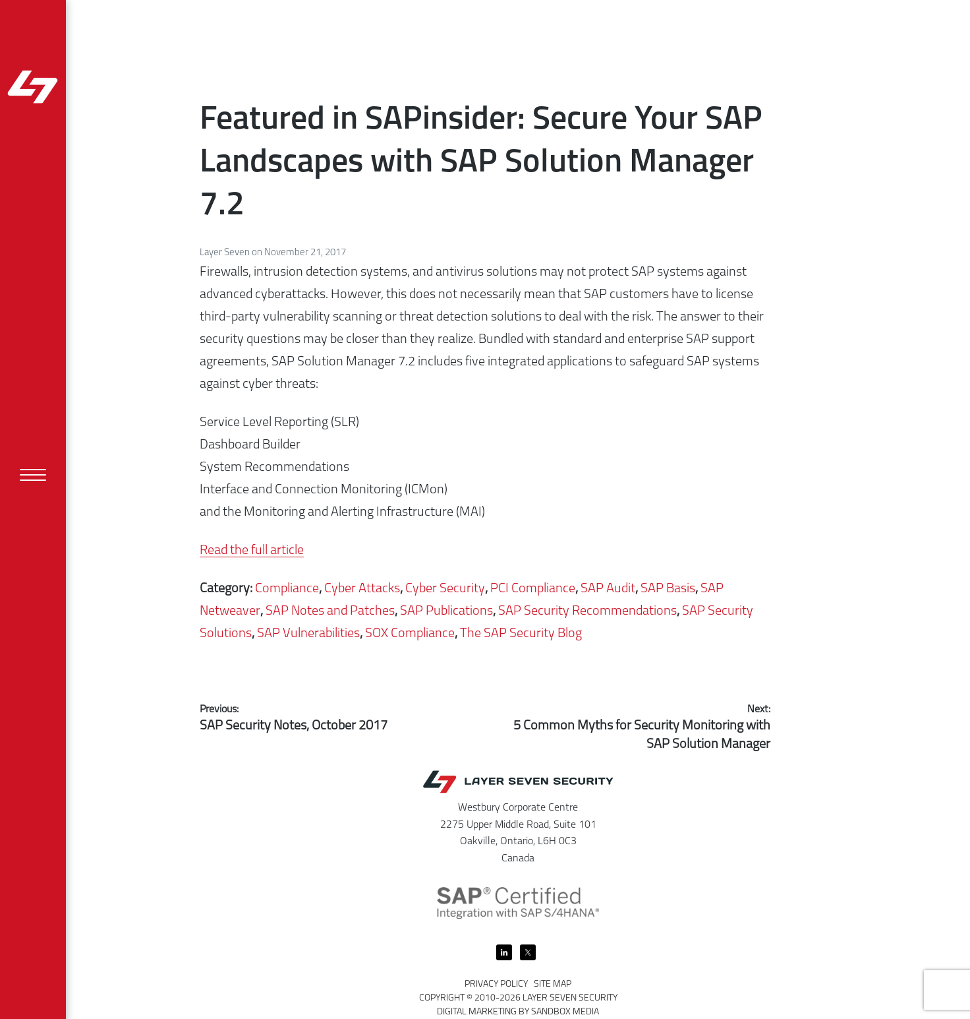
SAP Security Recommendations (587, 611)
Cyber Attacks (362, 589)
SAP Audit (608, 589)
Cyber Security (445, 589)
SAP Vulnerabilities (308, 633)
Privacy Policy (496, 984)
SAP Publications (446, 611)
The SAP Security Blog (521, 633)
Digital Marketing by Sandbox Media (518, 1012)
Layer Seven (226, 253)
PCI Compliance (532, 589)
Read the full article (252, 550)
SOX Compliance (410, 633)
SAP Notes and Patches (330, 611)
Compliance (287, 589)
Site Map (552, 984)
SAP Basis (668, 589)
